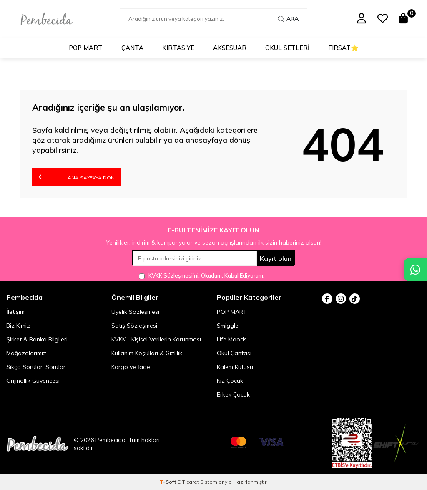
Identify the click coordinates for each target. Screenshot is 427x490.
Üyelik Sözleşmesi (135, 312)
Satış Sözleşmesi (134, 325)
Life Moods (232, 339)
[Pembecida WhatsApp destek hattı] (415, 269)
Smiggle (228, 325)
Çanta (132, 48)
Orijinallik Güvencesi (33, 380)
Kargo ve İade (130, 367)
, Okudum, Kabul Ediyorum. (201, 275)
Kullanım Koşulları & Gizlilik (146, 353)
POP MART (86, 48)
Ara (288, 19)
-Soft (169, 482)
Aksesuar (229, 48)
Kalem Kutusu (235, 367)
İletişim (15, 312)
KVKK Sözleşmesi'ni (173, 275)
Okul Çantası (234, 353)
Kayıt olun (275, 258)
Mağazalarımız (26, 353)
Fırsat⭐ (343, 48)
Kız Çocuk (230, 380)
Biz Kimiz (18, 325)
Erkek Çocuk (233, 394)
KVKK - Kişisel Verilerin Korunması (156, 339)
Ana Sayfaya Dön (77, 177)
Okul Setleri (287, 48)
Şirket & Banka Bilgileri (37, 339)
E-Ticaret (188, 482)
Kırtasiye (178, 48)
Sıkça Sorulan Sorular (35, 367)
